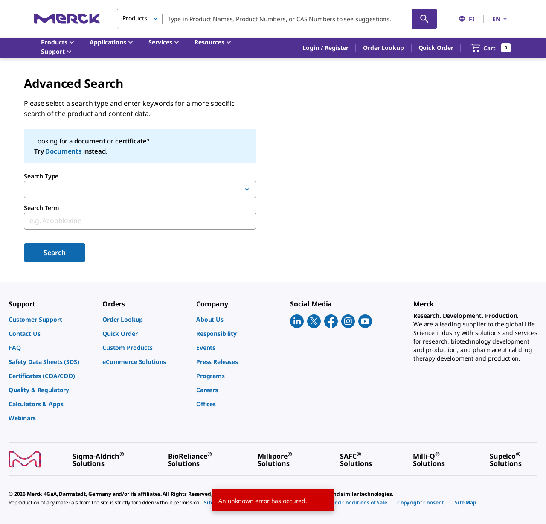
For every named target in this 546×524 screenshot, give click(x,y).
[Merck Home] (67, 18)
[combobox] (277, 19)
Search (54, 252)
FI (466, 19)
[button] (325, 48)
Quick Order (435, 48)
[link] (51, 319)
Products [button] (134, 18)
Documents (63, 151)
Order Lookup (383, 48)
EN (500, 19)
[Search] (424, 19)
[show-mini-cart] (491, 48)
